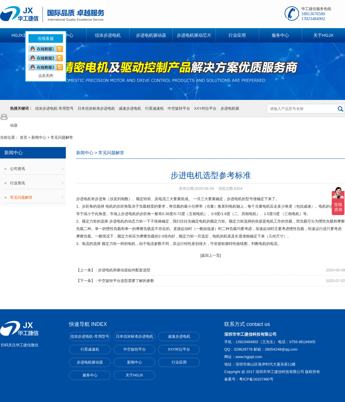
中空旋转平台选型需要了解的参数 (126, 281)
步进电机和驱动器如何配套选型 (124, 270)
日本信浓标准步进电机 (96, 108)
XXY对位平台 (205, 108)
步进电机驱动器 (90, 362)
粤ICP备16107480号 (256, 379)
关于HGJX (134, 375)
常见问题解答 (21, 197)
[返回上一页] (210, 255)
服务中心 (90, 375)
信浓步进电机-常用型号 (54, 108)
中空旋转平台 (179, 108)
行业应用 (179, 362)
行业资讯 (17, 183)
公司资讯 (17, 169)
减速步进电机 (130, 108)
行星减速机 (154, 108)
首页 (23, 137)
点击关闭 (39, 69)
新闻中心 (38, 137)
